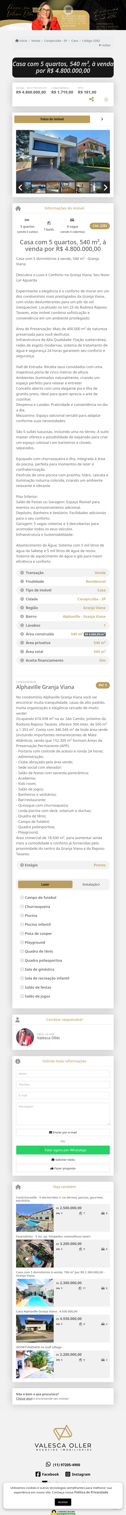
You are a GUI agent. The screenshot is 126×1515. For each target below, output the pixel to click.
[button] (23, 156)
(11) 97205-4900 (66, 1465)
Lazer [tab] (25, 884)
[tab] (29, 119)
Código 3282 (91, 41)
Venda (35, 41)
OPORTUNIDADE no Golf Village (39, 1347)
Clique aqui (24, 1398)
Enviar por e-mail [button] (63, 1132)
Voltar (105, 45)
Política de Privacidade (91, 1494)
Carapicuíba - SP (55, 41)
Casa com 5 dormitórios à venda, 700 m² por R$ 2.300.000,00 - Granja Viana (60, 1273)
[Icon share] (35, 10)
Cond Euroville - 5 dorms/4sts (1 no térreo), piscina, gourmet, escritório (60, 1199)
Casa (74, 41)
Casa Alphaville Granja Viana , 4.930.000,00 (46, 1311)
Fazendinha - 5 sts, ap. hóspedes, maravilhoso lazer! (53, 1236)
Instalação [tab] (44, 884)
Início (21, 41)
